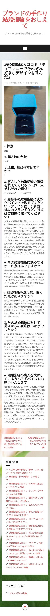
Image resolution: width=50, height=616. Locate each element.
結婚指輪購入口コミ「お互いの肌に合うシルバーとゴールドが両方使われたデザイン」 (24, 536)
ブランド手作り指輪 (30, 83)
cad (19, 83)
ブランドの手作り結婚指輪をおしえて (25, 19)
